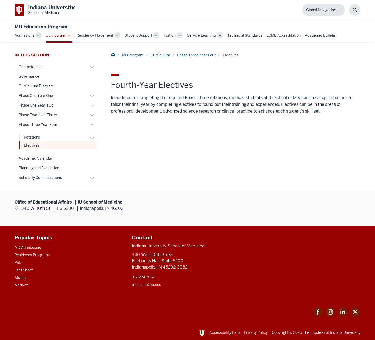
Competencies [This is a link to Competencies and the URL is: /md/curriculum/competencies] (31, 66)
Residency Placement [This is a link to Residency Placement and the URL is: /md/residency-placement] (95, 35)
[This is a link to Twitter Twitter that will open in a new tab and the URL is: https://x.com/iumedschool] (355, 315)
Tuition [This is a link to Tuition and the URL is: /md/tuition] (170, 35)
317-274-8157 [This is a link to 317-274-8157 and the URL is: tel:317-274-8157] (143, 277)
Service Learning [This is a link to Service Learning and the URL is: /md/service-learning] (201, 35)
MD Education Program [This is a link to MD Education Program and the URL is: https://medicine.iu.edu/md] (41, 27)
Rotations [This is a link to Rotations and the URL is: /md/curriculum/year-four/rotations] (32, 137)
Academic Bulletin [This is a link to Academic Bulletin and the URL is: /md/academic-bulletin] (320, 35)
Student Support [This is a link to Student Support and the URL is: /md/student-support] (138, 35)
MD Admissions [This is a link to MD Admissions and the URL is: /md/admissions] (28, 247)
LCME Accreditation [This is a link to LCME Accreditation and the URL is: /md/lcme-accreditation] (283, 35)
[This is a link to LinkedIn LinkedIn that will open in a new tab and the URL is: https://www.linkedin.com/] (343, 315)
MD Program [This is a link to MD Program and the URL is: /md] (133, 55)
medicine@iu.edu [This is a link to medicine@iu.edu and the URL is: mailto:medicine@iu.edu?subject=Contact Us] (146, 284)
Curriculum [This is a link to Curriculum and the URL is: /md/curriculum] (55, 35)
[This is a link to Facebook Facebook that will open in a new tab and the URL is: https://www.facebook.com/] (318, 315)
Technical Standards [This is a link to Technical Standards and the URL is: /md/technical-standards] (244, 35)
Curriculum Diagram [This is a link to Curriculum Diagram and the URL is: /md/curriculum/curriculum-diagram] (36, 86)
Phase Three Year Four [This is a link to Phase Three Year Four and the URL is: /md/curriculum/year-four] (196, 55)
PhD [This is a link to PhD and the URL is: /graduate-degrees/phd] (18, 262)
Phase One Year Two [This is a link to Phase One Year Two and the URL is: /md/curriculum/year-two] (36, 105)
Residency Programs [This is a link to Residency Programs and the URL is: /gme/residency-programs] (32, 255)
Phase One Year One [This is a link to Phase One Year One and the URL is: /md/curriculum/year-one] (36, 95)
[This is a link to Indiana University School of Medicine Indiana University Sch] (45, 10)
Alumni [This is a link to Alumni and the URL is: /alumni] (21, 277)
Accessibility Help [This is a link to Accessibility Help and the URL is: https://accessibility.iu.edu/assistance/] (224, 332)
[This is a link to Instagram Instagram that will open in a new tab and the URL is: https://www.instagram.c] (330, 315)
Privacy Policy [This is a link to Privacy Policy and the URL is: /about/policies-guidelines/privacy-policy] (256, 332)
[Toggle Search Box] (354, 10)
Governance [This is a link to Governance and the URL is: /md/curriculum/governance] (29, 76)
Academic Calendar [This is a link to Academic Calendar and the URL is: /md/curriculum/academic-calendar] (35, 158)
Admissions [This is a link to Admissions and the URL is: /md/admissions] (24, 35)
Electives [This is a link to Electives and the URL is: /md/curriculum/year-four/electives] (31, 145)
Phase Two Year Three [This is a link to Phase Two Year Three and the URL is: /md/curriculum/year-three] (38, 115)
